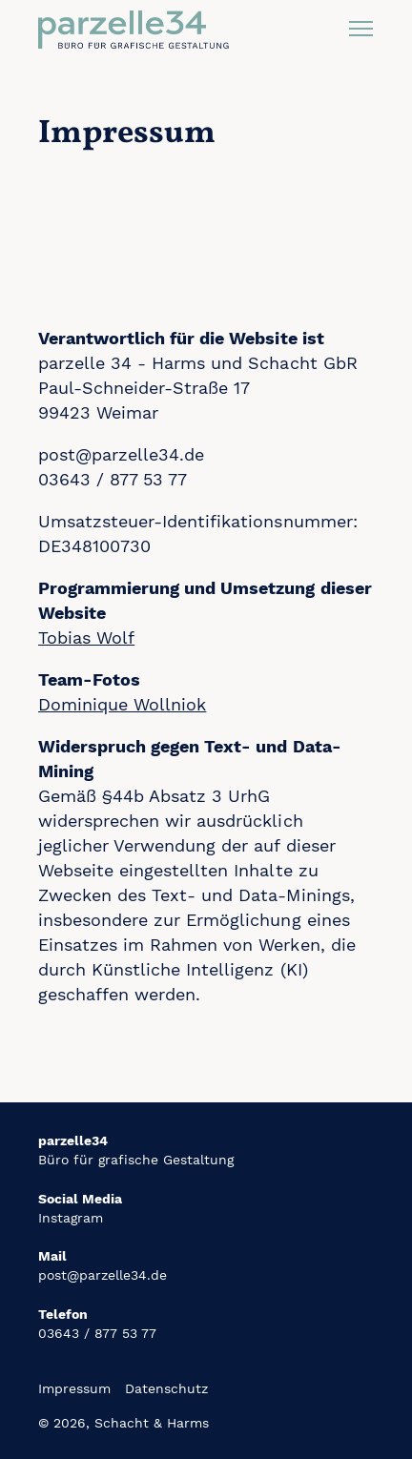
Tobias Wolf (86, 637)
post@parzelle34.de (102, 1275)
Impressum (74, 1388)
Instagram (70, 1217)
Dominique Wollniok (122, 704)
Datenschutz (166, 1388)
